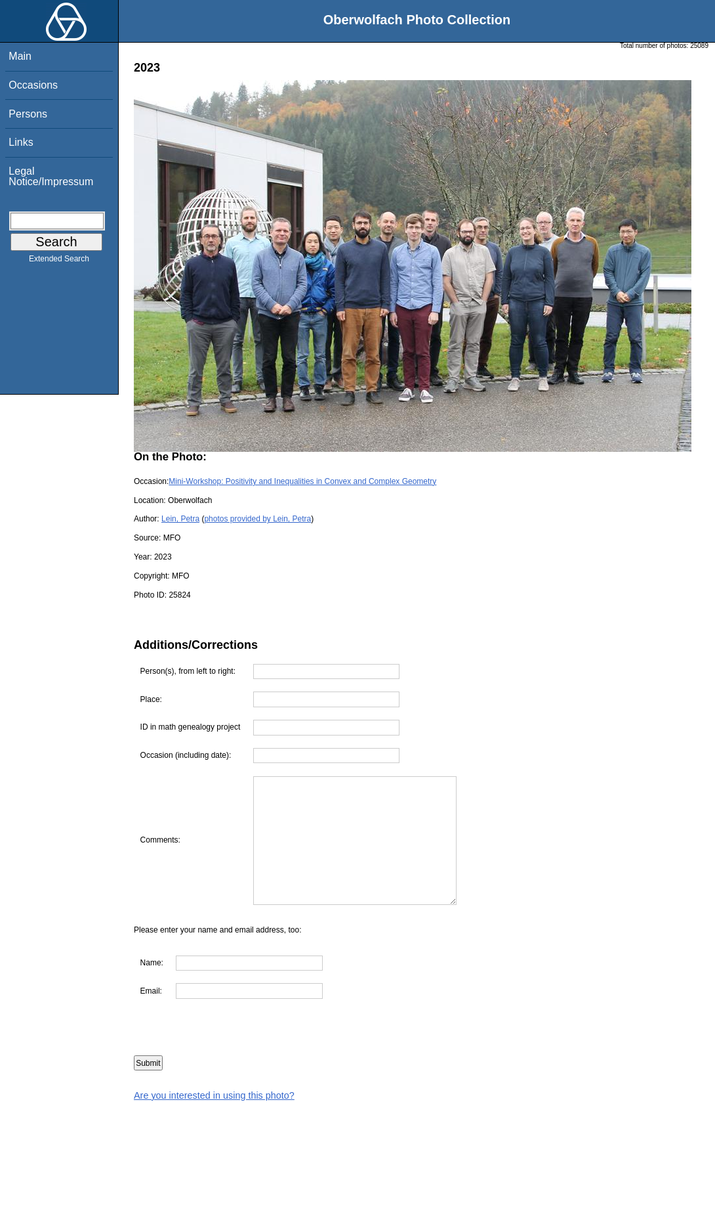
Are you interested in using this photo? (214, 1095)
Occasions (33, 85)
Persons (28, 114)
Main (20, 56)
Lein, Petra (180, 518)
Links (21, 142)
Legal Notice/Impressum (51, 176)
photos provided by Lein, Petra (257, 518)
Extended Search (59, 261)
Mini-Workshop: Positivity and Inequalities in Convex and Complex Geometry (302, 481)
